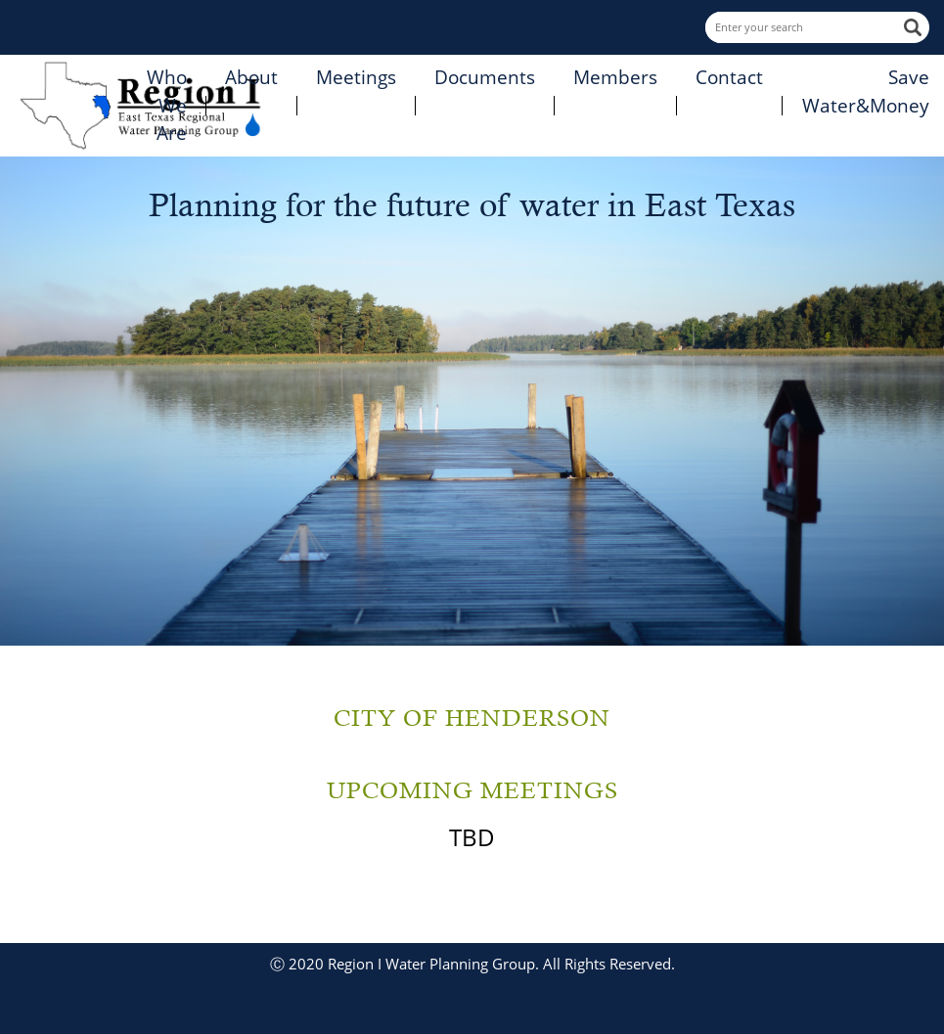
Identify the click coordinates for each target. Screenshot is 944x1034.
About (251, 77)
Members (615, 77)
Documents (484, 77)
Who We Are (167, 105)
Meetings (356, 77)
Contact (729, 77)
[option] (472, 401)
